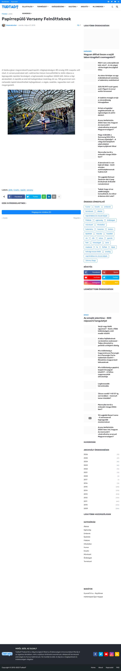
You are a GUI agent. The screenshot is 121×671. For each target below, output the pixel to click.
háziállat (109, 234)
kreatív (16, 190)
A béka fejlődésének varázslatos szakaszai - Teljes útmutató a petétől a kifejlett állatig (108, 342)
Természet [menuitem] (42, 7)
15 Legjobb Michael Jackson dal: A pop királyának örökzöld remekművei (106, 180)
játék (10, 14)
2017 (101, 480)
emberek (107, 207)
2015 (101, 487)
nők (93, 238)
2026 (101, 454)
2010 (101, 505)
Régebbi (76, 218)
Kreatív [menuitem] (84, 7)
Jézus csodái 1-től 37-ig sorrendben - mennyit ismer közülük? (108, 396)
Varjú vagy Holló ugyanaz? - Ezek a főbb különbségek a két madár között (108, 329)
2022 (101, 469)
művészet (89, 225)
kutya (101, 238)
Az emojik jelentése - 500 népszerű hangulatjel (97, 319)
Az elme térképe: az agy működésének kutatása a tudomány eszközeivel (108, 78)
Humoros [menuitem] (26, 13)
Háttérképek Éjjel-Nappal (93, 597)
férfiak (104, 247)
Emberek (87, 533)
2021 (101, 472)
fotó (87, 243)
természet (89, 211)
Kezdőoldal (5, 1)
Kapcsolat (14, 1)
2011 (101, 501)
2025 (101, 458)
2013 (101, 494)
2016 (101, 483)
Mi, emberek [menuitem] (98, 7)
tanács (110, 229)
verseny (30, 190)
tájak (113, 247)
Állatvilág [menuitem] (27, 7)
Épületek (87, 537)
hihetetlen (101, 225)
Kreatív (86, 551)
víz (86, 238)
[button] (112, 7)
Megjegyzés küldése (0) (41, 212)
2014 (101, 490)
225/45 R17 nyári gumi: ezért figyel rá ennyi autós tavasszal (108, 89)
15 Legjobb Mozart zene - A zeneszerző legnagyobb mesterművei (108, 418)
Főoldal (4, 14)
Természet (88, 561)
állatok (99, 211)
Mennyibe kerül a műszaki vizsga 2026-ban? (107, 154)
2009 (101, 508)
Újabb (5, 218)
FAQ (117, 668)
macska (99, 234)
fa (97, 247)
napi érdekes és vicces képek (96, 256)
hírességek (97, 243)
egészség (99, 220)
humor (87, 207)
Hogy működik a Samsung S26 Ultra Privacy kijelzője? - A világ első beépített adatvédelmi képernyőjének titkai (107, 140)
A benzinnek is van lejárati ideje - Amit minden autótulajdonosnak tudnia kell (106, 167)
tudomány (89, 229)
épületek (88, 234)
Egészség (87, 530)
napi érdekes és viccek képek (96, 216)
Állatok (86, 527)
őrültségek (111, 220)
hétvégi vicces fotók (93, 252)
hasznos (100, 229)
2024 (101, 462)
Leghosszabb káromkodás (103, 385)
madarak (88, 247)
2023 (101, 465)
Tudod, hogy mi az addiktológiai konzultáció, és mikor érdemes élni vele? (107, 192)
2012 (101, 498)
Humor (86, 547)
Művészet (87, 554)
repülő (23, 190)
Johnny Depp (90, 261)
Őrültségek (88, 558)
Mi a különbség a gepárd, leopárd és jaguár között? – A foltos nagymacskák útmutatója (108, 372)
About (100, 668)
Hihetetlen (88, 544)
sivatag (108, 252)
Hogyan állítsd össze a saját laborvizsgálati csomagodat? (99, 56)
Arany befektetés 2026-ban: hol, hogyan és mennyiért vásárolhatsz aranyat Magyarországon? (108, 125)
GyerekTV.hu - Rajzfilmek (93, 593)
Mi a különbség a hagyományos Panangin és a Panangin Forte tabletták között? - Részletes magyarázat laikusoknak (108, 356)
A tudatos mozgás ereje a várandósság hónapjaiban (108, 100)
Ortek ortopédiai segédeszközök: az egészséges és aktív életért (106, 111)
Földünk (88, 220)
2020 (101, 476)
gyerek (109, 238)
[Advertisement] (41, 49)
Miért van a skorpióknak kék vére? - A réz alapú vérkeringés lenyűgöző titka (108, 66)
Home (93, 668)
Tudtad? (23, 668)
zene (107, 243)
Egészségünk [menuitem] (58, 7)
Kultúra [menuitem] (72, 7)
